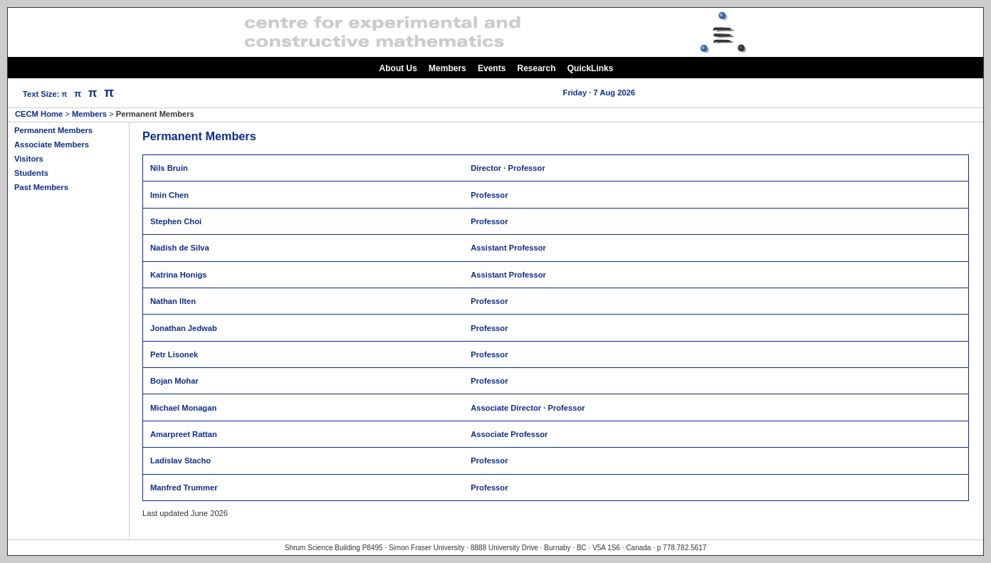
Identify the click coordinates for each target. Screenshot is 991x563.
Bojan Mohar (174, 381)
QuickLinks (590, 68)
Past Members (41, 187)
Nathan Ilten (173, 301)
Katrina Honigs (178, 274)
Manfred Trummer (184, 487)
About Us (398, 68)
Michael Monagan (183, 408)
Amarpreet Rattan (183, 434)
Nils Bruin (169, 168)
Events (491, 68)
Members (447, 68)
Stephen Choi (175, 221)
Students (31, 173)
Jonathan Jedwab (183, 328)
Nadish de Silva (179, 247)
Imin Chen (169, 195)
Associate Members (51, 144)
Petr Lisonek (174, 354)
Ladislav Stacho (180, 460)
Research (537, 68)
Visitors (28, 158)
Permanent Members (53, 130)
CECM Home (39, 114)
